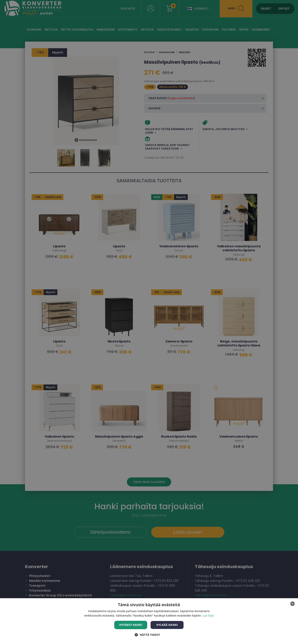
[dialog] (149, 321)
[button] (149, 634)
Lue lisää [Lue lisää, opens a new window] (208, 615)
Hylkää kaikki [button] (167, 625)
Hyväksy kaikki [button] (130, 625)
